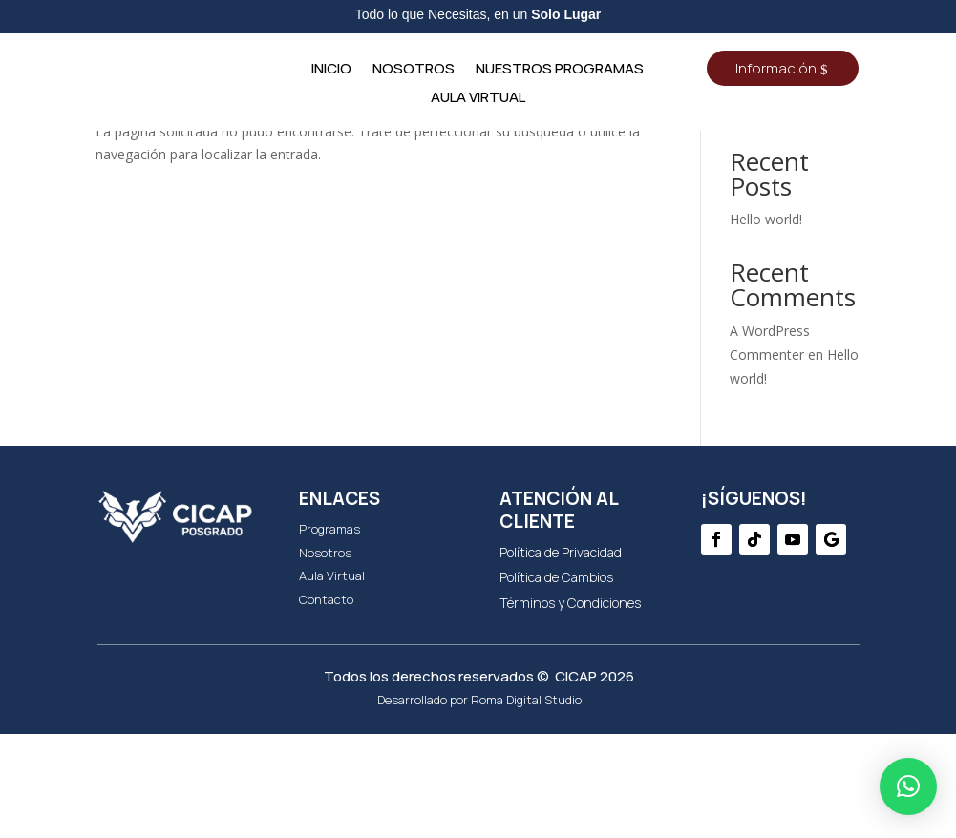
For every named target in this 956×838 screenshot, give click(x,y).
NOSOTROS (413, 70)
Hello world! (766, 323)
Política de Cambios (556, 681)
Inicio (331, 70)
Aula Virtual (478, 99)
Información (776, 68)
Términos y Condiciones (570, 707)
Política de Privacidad (560, 656)
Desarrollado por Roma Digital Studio (479, 803)
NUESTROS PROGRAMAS (560, 70)
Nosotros (325, 656)
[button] (908, 786)
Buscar (828, 206)
